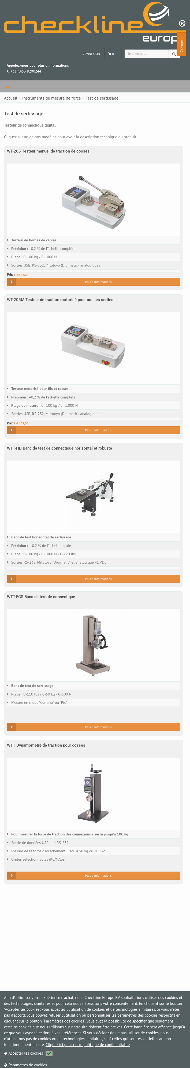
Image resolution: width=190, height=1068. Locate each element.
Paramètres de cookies (28, 1064)
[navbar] (8, 86)
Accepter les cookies (31, 1053)
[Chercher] (174, 54)
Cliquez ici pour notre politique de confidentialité (88, 1044)
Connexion (91, 54)
